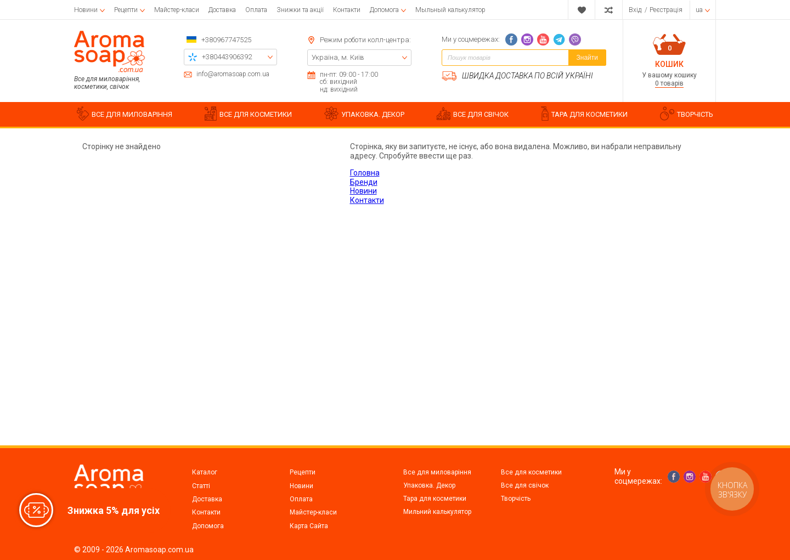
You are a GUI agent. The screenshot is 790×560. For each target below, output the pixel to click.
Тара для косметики (434, 498)
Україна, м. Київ (338, 57)
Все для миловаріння (437, 472)
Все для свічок (525, 485)
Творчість (516, 498)
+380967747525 (226, 39)
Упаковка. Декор (429, 485)
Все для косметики (531, 472)
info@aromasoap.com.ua (232, 74)
